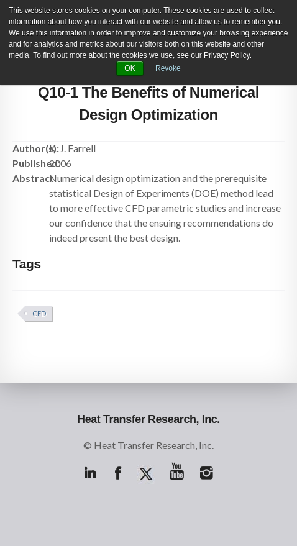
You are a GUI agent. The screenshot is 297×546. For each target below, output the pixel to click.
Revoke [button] (168, 68)
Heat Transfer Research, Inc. (148, 419)
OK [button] (129, 68)
